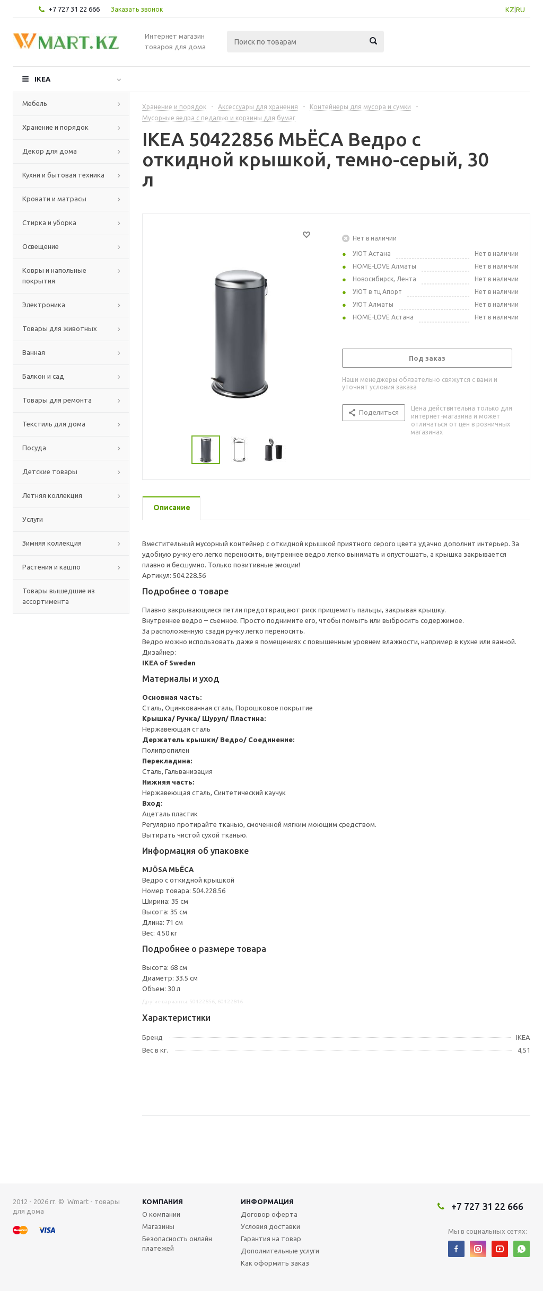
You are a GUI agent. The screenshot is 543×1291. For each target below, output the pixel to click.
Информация (267, 1201)
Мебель (34, 103)
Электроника (43, 304)
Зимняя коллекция (52, 543)
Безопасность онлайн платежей (177, 1243)
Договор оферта (269, 1214)
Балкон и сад (43, 376)
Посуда (34, 447)
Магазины (158, 1226)
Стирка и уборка (49, 222)
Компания (162, 1201)
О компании (161, 1214)
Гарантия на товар (271, 1238)
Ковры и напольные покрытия (54, 275)
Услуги (32, 519)
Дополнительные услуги (280, 1250)
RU (520, 9)
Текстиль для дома (53, 424)
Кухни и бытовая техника (63, 175)
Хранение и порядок (55, 127)
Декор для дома (49, 151)
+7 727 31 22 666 (74, 9)
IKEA (42, 79)
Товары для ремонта (57, 400)
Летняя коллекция (52, 495)
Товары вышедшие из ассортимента (58, 596)
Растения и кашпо (51, 567)
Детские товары (49, 471)
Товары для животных (59, 328)
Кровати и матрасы (54, 198)
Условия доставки (270, 1226)
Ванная (33, 352)
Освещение (40, 246)
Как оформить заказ (275, 1263)
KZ (509, 9)
